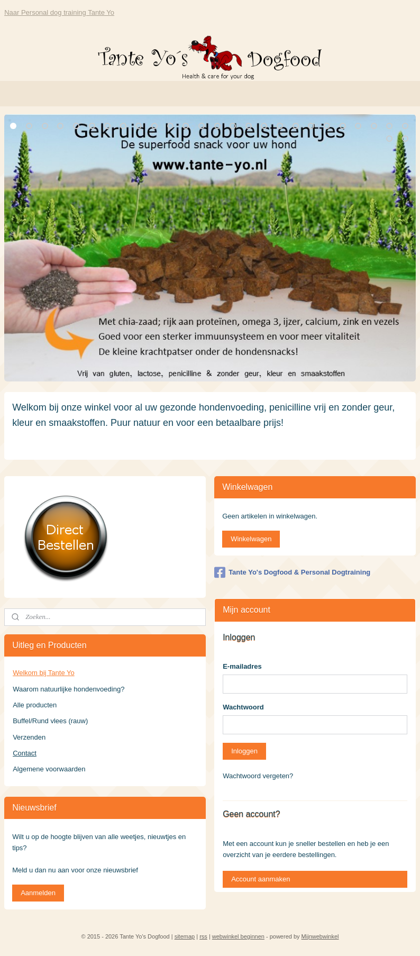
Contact (24, 753)
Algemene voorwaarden (49, 769)
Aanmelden (38, 893)
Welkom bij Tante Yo (44, 673)
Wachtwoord (243, 707)
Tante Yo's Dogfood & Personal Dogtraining (292, 572)
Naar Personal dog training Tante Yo (59, 12)
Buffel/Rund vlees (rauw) (50, 721)
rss (203, 936)
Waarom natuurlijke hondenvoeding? (68, 689)
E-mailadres (242, 666)
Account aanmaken (260, 879)
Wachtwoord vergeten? (258, 776)
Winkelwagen (251, 539)
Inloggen (244, 751)
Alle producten (35, 705)
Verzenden (29, 737)
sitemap (185, 936)
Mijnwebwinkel (320, 936)
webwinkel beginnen (238, 936)
